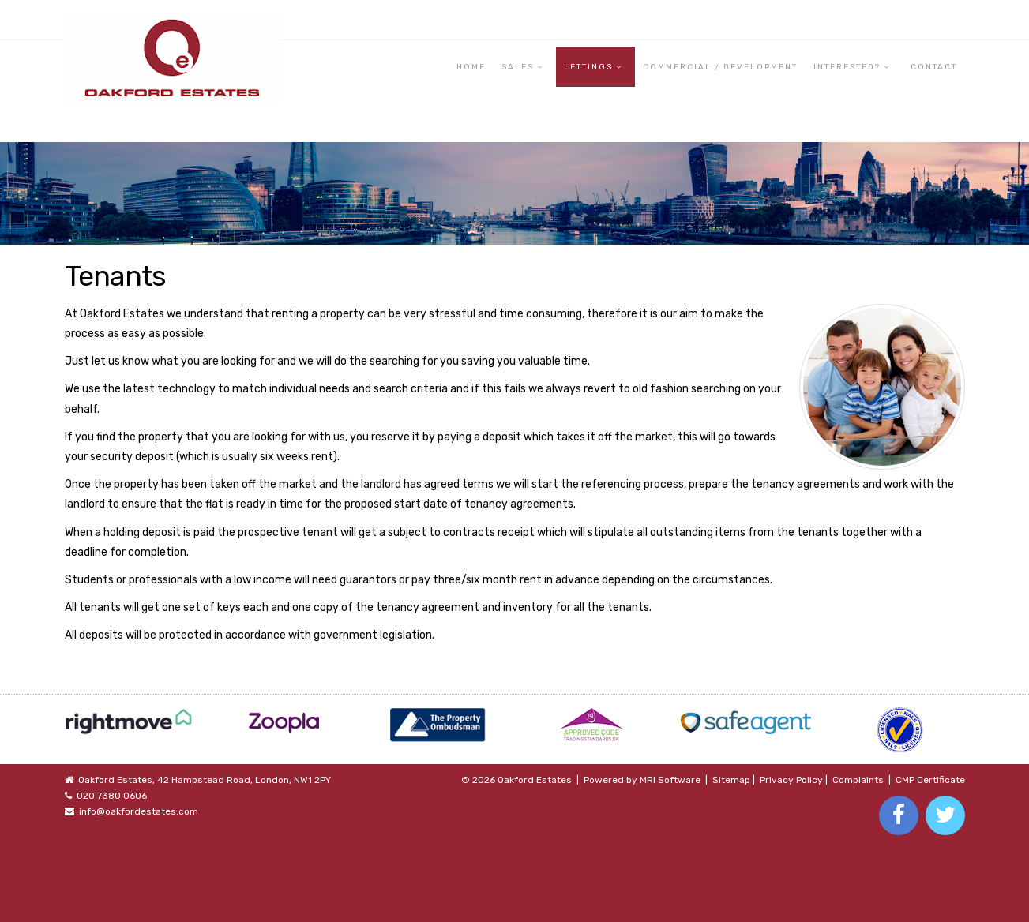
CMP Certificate (930, 779)
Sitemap (731, 779)
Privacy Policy (791, 779)
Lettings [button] (588, 67)
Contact (934, 67)
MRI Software (670, 779)
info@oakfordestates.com (138, 811)
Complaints (858, 779)
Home (471, 67)
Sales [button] (517, 67)
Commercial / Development (720, 67)
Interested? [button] (847, 67)
